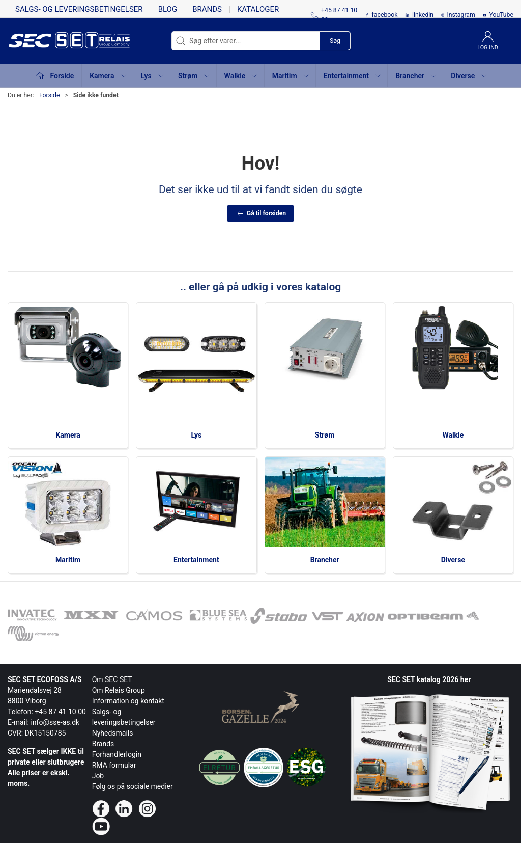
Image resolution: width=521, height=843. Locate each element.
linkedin (422, 14)
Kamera (67, 435)
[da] (53, 40)
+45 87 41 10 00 (60, 712)
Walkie (453, 435)
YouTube (501, 14)
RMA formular (114, 765)
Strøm (325, 435)
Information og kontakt (128, 701)
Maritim (67, 560)
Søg (335, 40)
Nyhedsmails (112, 733)
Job (98, 776)
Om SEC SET (112, 679)
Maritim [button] (291, 76)
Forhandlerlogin (116, 754)
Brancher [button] (416, 76)
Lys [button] (152, 76)
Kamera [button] (108, 76)
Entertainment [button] (353, 76)
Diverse (453, 560)
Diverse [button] (469, 76)
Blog (168, 9)
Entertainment (196, 560)
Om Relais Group (118, 690)
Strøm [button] (194, 76)
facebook (385, 14)
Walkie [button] (241, 76)
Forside (49, 95)
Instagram (461, 14)
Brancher (324, 560)
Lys (196, 435)
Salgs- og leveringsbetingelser (79, 9)
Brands (207, 9)
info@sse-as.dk (55, 722)
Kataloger (258, 9)
